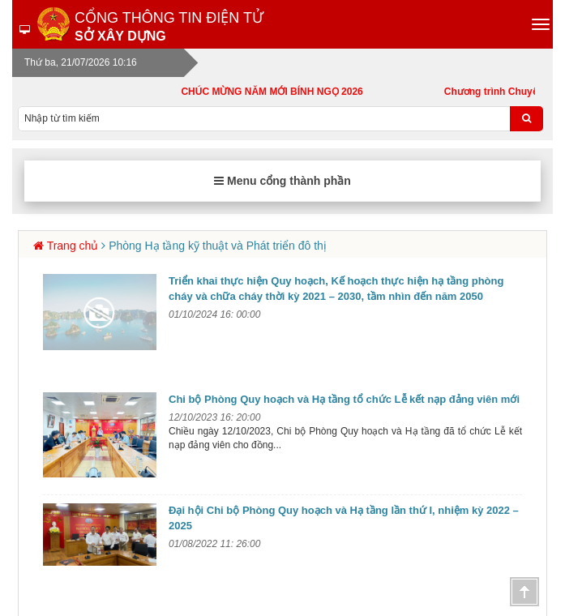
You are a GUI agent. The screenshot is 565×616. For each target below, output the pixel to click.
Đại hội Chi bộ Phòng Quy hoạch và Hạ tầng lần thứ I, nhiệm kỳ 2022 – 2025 (344, 518)
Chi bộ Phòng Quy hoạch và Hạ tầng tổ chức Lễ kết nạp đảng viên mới (344, 399)
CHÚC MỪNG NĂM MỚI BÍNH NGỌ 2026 (279, 91)
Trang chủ (73, 245)
